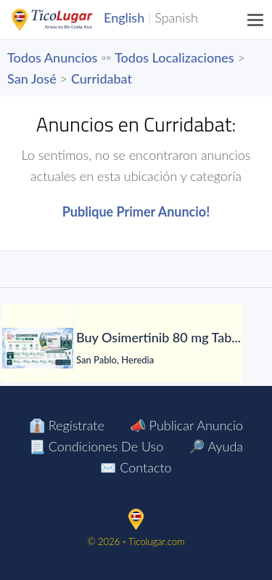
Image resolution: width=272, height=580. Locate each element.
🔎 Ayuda (216, 446)
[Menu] (256, 19)
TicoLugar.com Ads (67, 19)
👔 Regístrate (66, 425)
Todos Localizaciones (174, 57)
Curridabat (101, 78)
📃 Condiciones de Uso (96, 446)
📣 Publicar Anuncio (186, 425)
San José (32, 78)
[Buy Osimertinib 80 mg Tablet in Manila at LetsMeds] (37, 348)
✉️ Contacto (135, 467)
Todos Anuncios (52, 57)
